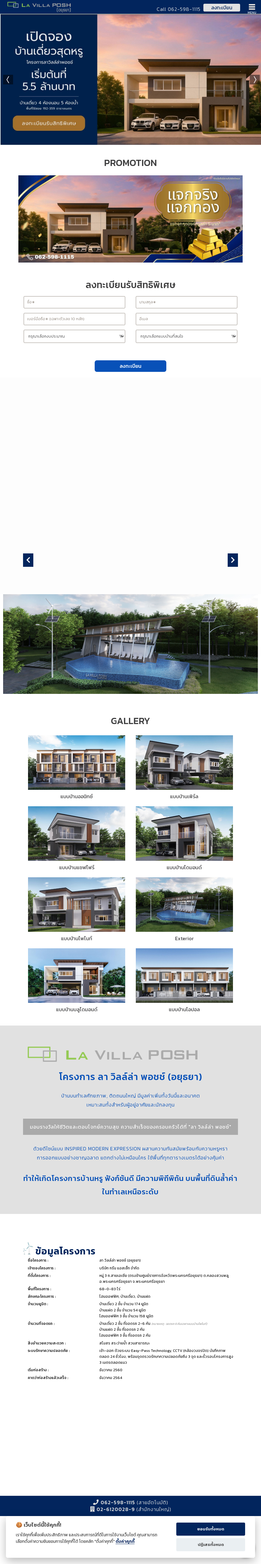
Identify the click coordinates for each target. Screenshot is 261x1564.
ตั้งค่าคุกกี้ (125, 1541)
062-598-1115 (118, 1502)
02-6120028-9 (116, 1509)
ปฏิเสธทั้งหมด (211, 1544)
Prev (8, 80)
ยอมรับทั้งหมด (210, 1529)
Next (255, 80)
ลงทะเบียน (221, 7)
